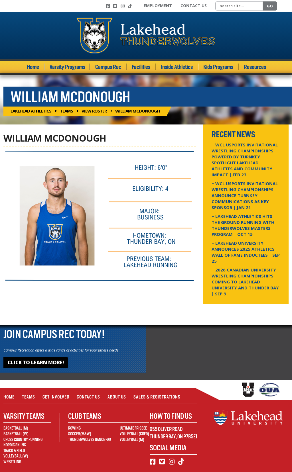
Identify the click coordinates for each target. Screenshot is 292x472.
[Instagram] (123, 6)
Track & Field (14, 450)
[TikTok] (130, 6)
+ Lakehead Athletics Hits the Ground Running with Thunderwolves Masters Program (243, 225)
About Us (117, 397)
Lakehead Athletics (31, 111)
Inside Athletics (177, 67)
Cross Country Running (22, 439)
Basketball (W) (15, 434)
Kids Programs (218, 67)
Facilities (141, 67)
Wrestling (12, 461)
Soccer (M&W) (79, 434)
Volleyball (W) (15, 456)
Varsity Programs (67, 67)
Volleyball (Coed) (134, 434)
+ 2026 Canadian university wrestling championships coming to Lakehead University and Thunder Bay (245, 282)
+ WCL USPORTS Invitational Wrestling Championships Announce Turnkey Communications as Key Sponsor (245, 195)
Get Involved (55, 397)
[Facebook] (108, 6)
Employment (158, 5)
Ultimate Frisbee (133, 428)
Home (33, 67)
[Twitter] (115, 6)
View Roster (94, 111)
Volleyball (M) (132, 439)
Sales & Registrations (157, 397)
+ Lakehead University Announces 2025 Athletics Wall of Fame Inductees (246, 252)
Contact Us (194, 5)
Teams (66, 111)
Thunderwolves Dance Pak (89, 439)
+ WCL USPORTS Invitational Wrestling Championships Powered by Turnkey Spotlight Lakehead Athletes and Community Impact (245, 159)
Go (270, 6)
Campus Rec (108, 67)
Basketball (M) (15, 428)
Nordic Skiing (14, 445)
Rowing (74, 428)
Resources (255, 67)
